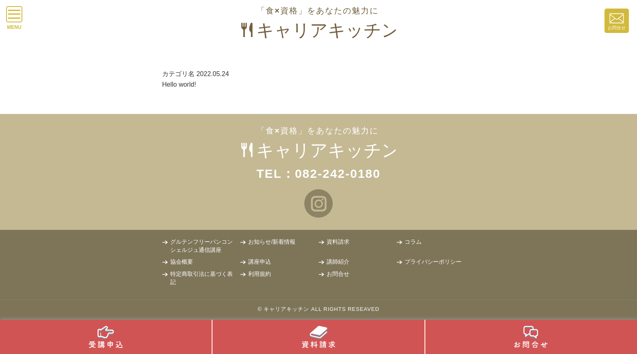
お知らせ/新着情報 (271, 241)
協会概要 (181, 261)
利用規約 (259, 274)
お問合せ (338, 274)
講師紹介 (338, 261)
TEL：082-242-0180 (318, 173)
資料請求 (338, 241)
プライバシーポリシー (433, 261)
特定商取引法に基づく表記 (201, 278)
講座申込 (259, 261)
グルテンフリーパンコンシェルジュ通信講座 (201, 245)
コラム (413, 241)
